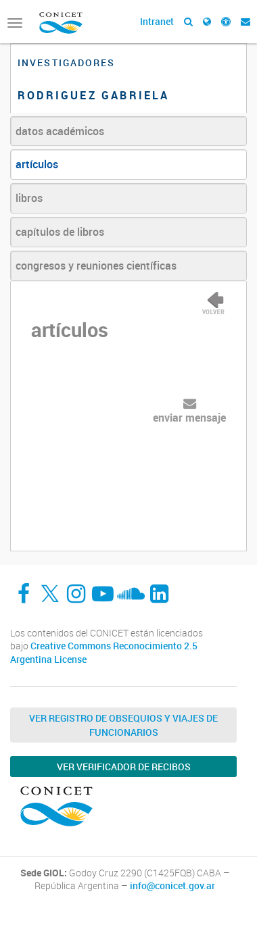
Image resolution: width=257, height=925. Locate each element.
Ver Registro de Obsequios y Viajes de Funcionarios (123, 725)
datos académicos (60, 131)
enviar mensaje (189, 417)
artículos (37, 164)
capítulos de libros (60, 231)
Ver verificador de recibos (124, 766)
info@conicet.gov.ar (172, 886)
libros (29, 198)
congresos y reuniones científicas (96, 265)
